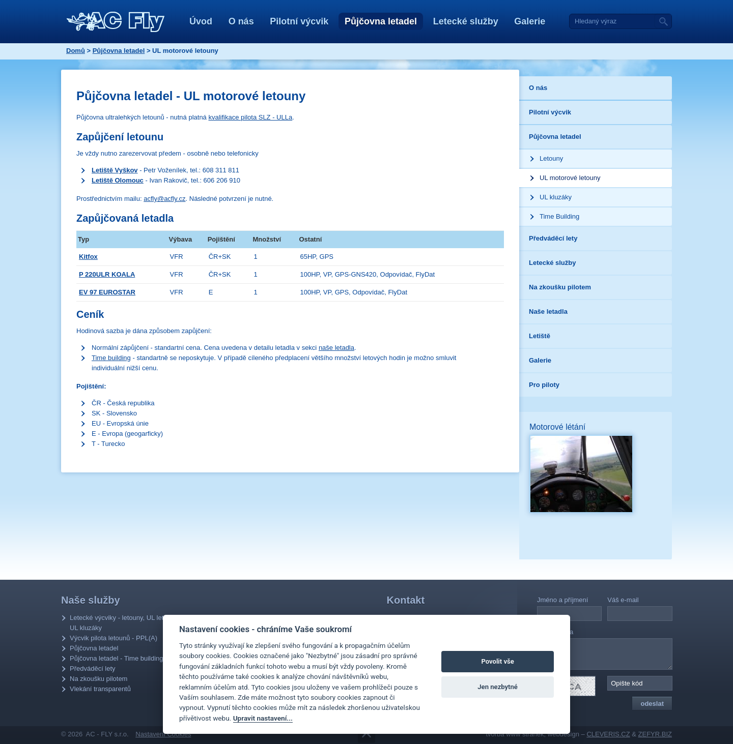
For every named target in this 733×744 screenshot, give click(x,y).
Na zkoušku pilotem (98, 678)
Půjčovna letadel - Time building (116, 658)
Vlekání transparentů (100, 689)
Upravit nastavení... (263, 718)
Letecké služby (465, 21)
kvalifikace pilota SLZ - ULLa (250, 117)
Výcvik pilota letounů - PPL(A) (113, 638)
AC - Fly (115, 22)
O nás (241, 21)
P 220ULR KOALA (107, 274)
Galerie (529, 21)
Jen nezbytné (497, 687)
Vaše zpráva (555, 632)
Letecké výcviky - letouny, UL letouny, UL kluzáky (124, 623)
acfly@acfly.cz (164, 198)
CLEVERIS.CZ (608, 734)
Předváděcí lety (93, 668)
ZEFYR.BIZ (655, 734)
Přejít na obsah (366, 734)
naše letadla (336, 347)
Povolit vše (497, 661)
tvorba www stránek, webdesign (532, 734)
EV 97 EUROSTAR (107, 292)
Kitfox (88, 256)
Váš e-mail (622, 600)
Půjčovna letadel (381, 21)
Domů (75, 50)
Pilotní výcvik (299, 21)
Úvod (200, 21)
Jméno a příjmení (562, 600)
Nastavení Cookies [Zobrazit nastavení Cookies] (163, 734)
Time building (111, 358)
